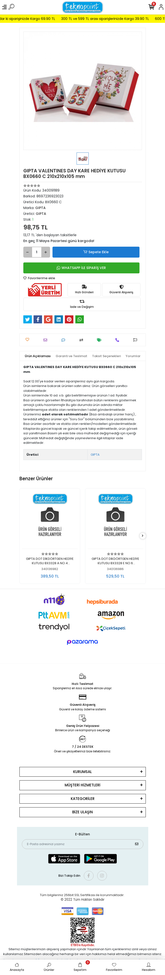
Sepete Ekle (95, 252)
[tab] (38, 356)
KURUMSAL (82, 771)
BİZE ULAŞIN (82, 812)
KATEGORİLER (83, 798)
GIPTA (95, 454)
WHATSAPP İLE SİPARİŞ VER (81, 267)
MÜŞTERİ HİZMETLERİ (82, 785)
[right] (143, 535)
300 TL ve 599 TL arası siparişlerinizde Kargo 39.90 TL (114, 18)
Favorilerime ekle (39, 278)
